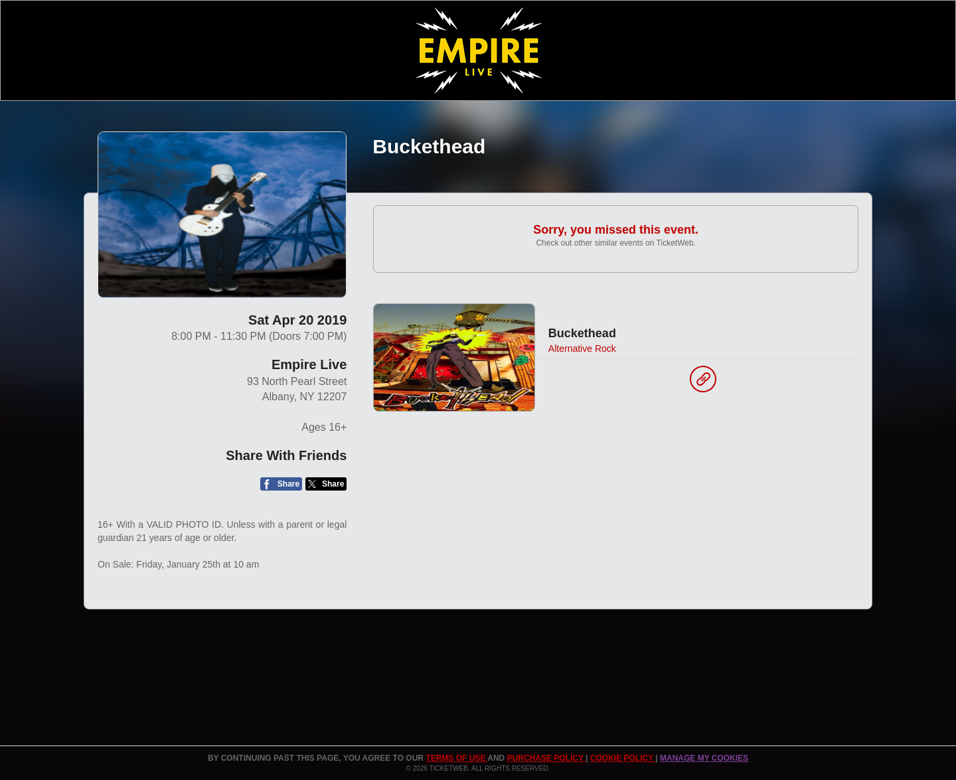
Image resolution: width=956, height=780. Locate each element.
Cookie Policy (622, 758)
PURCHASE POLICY (546, 758)
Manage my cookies (704, 758)
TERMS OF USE (456, 758)
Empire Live (309, 364)
